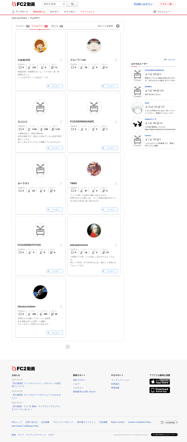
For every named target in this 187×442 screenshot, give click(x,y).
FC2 (19, 3)
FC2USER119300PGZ (154, 70)
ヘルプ (76, 384)
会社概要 (45, 422)
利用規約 (115, 384)
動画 (14, 435)
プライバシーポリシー (63, 422)
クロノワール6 (78, 60)
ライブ (21, 435)
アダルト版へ (167, 4)
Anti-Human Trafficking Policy (25, 426)
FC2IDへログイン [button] (144, 4)
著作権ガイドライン (86, 422)
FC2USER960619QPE (82, 121)
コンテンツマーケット (36, 435)
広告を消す (171, 59)
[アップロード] (20, 11)
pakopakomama (79, 245)
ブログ (51, 435)
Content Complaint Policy (139, 422)
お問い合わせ (31, 422)
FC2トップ (17, 422)
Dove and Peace (19, 18)
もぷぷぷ (22, 121)
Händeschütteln (26, 306)
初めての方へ (79, 380)
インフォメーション (120, 380)
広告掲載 (103, 422)
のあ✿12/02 (24, 60)
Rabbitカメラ (151, 119)
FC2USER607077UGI (29, 245)
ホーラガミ (24, 183)
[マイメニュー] (162, 11)
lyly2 (147, 103)
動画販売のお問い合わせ (84, 391)
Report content (117, 422)
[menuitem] (56, 11)
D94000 (148, 87)
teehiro (148, 135)
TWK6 (73, 183)
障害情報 (115, 388)
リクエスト (78, 388)
